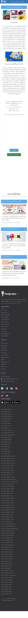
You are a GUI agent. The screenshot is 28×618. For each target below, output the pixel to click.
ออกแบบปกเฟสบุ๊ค (5, 334)
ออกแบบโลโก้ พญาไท (6, 423)
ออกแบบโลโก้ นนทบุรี (6, 451)
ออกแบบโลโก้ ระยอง (5, 447)
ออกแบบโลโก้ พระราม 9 (6, 416)
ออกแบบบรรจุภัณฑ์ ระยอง (7, 540)
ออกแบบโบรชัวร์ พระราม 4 (7, 554)
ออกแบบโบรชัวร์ (4, 317)
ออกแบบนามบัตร (5, 322)
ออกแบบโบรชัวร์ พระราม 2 (7, 550)
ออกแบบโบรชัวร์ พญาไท (6, 564)
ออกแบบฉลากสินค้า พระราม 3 (8, 458)
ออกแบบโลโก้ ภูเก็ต (5, 449)
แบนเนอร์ (4, 26)
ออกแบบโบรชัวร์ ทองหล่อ (6, 559)
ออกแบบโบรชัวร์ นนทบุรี (6, 592)
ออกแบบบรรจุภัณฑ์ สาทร (7, 515)
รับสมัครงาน (3, 364)
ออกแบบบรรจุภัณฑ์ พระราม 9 (8, 510)
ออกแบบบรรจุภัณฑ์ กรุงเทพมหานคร (9, 529)
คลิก (18, 109)
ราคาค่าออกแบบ (4, 343)
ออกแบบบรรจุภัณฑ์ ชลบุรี (7, 538)
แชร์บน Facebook (14, 155)
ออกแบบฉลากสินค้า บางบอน (7, 472)
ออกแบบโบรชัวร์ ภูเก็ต (6, 589)
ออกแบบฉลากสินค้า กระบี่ (7, 500)
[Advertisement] (14, 131)
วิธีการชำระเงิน (4, 346)
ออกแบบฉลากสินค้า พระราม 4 (8, 461)
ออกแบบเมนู (4, 331)
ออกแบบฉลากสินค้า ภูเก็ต (7, 496)
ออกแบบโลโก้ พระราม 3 (6, 412)
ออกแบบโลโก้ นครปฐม (6, 442)
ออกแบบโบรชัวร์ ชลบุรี (6, 585)
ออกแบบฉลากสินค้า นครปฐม (7, 489)
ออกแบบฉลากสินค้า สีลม (6, 475)
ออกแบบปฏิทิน (4, 336)
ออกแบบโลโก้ (4, 310)
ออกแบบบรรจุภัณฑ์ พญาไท (7, 517)
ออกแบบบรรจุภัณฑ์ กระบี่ (7, 547)
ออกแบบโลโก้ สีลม (5, 428)
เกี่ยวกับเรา (4, 340)
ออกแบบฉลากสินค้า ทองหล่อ (7, 465)
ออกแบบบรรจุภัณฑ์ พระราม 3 (8, 505)
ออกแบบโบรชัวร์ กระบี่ (6, 594)
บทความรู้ (3, 369)
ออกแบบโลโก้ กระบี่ (5, 454)
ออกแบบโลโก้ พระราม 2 (6, 409)
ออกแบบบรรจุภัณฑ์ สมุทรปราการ (8, 526)
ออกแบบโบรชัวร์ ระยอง (6, 587)
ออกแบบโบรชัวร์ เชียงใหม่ (7, 580)
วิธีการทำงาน (4, 367)
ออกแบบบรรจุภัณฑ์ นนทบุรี (7, 545)
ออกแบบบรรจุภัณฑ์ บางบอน (7, 519)
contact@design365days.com (10, 379)
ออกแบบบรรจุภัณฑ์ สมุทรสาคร (8, 524)
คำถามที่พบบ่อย (4, 355)
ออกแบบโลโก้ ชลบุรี (5, 444)
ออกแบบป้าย (4, 329)
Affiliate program (5, 362)
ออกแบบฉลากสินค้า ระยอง (7, 493)
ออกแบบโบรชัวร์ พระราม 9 (7, 557)
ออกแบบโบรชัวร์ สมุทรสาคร (7, 571)
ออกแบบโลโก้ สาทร (5, 421)
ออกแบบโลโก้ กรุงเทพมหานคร (8, 435)
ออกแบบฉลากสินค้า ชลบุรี (7, 491)
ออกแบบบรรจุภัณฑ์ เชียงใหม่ (7, 533)
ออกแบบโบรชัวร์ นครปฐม (7, 582)
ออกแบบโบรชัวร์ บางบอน (6, 566)
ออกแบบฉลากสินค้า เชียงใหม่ (7, 486)
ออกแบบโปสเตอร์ (5, 320)
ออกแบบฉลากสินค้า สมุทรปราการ (8, 479)
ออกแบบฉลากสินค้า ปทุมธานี (7, 484)
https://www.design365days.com (14, 107)
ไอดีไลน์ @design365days (8, 381)
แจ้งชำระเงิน (4, 348)
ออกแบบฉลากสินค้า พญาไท (7, 470)
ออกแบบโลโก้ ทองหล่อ (6, 419)
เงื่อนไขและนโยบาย (5, 357)
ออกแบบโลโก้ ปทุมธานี (6, 437)
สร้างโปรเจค (3, 353)
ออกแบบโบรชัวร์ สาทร (6, 561)
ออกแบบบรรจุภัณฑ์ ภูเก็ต (6, 543)
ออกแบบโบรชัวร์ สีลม (6, 568)
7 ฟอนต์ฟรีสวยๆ (7, 257)
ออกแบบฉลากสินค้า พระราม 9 (8, 463)
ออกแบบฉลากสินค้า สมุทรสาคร (8, 477)
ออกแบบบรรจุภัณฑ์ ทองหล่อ (7, 512)
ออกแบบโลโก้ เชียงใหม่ (6, 440)
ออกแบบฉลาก (4, 313)
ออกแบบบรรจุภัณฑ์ (5, 315)
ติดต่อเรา (3, 360)
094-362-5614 (5, 377)
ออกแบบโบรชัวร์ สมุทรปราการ (8, 573)
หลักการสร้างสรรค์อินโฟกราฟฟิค (11, 201)
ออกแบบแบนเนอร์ (5, 324)
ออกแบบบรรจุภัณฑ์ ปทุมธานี (7, 531)
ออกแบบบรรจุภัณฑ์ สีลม (6, 522)
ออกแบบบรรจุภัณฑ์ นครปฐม (7, 536)
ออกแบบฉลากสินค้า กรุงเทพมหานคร (9, 482)
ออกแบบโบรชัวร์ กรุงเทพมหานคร (8, 575)
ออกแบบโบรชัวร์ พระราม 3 (7, 552)
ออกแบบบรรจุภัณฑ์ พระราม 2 (8, 503)
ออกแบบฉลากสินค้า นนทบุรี (7, 498)
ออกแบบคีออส (4, 327)
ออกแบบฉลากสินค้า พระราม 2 (8, 456)
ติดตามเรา (4, 384)
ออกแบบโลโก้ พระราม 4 (6, 414)
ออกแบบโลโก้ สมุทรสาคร (6, 430)
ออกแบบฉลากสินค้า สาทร (7, 468)
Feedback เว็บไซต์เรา (5, 399)
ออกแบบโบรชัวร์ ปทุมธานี (7, 578)
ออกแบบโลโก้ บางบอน (6, 426)
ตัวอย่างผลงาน (4, 350)
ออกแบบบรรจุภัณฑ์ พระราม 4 (8, 507)
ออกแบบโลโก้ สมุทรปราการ (7, 433)
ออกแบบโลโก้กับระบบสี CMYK (11, 229)
